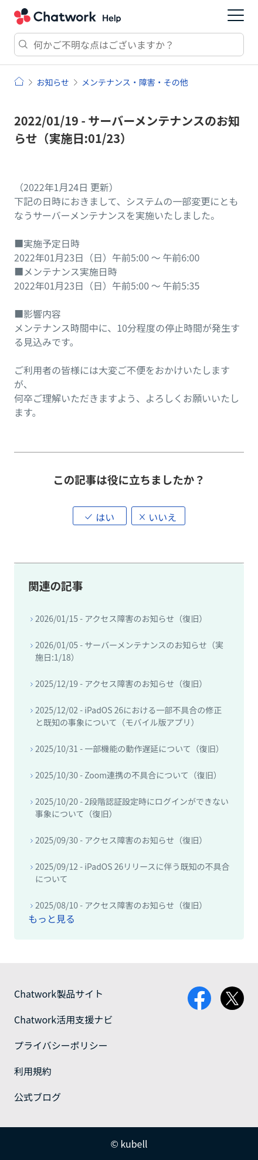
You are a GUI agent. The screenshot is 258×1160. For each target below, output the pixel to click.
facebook (199, 998)
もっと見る (51, 918)
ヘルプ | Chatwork (19, 81)
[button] (100, 515)
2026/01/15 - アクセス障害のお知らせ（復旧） (121, 618)
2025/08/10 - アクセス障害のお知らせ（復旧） (121, 905)
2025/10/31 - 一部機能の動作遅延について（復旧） (129, 748)
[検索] (129, 44)
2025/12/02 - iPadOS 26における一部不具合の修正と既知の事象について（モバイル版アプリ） (128, 716)
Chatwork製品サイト (58, 993)
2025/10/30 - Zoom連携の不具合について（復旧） (128, 775)
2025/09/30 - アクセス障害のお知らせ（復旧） (121, 840)
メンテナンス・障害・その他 (135, 82)
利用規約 (33, 1071)
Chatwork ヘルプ (67, 16)
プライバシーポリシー (61, 1045)
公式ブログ (37, 1097)
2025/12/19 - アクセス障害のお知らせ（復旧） (121, 683)
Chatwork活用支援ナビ (63, 1019)
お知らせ (52, 82)
